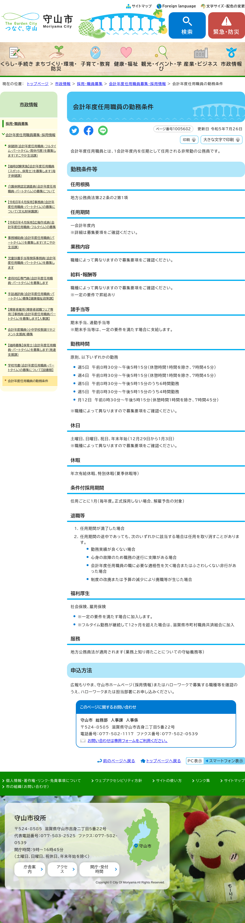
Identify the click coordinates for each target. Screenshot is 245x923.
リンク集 (203, 780)
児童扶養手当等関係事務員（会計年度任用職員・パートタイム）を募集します (32, 263)
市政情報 (231, 63)
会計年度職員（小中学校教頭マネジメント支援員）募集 (31, 332)
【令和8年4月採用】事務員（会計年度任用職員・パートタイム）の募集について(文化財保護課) (31, 207)
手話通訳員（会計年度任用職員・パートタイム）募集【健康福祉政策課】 (31, 296)
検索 (187, 32)
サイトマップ (142, 6)
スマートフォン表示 (226, 761)
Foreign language (179, 6)
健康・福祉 (126, 63)
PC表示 (195, 761)
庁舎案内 (30, 869)
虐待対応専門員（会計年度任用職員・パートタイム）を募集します (30, 280)
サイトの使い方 (169, 780)
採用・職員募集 (90, 84)
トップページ (38, 84)
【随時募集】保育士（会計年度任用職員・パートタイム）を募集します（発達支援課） (32, 350)
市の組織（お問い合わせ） (27, 786)
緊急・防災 (226, 32)
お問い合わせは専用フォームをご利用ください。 (128, 741)
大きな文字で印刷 (218, 140)
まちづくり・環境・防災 (56, 66)
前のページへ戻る (119, 761)
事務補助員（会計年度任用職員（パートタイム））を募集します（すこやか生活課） (31, 242)
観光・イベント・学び (161, 66)
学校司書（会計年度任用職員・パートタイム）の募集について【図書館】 (31, 368)
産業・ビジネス (201, 63)
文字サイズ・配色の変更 (225, 6)
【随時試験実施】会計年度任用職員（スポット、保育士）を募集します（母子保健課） (32, 171)
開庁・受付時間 (99, 869)
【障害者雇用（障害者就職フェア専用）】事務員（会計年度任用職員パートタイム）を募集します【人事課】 (32, 314)
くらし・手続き (17, 63)
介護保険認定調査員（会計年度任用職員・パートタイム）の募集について (32, 189)
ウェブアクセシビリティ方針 (118, 780)
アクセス (62, 869)
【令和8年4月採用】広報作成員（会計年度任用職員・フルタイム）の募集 (32, 225)
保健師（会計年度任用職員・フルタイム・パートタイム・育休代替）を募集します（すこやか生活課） (32, 151)
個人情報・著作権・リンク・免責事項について (43, 780)
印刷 (186, 140)
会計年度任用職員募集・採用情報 (137, 84)
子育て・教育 (95, 63)
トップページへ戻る (163, 761)
